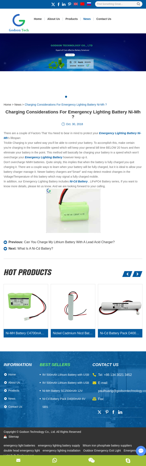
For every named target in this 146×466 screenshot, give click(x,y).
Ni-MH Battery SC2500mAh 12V (62, 390)
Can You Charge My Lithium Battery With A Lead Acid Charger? (69, 242)
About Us (53, 19)
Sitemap (13, 436)
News (87, 19)
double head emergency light (22, 450)
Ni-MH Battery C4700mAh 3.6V (27, 333)
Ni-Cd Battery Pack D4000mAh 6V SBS (63, 402)
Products (71, 19)
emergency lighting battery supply (59, 445)
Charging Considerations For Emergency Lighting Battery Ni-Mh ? (66, 104)
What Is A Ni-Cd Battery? (35, 248)
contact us (105, 364)
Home (38, 19)
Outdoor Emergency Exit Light (102, 450)
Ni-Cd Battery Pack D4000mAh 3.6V (121, 333)
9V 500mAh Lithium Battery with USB (65, 382)
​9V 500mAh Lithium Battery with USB (65, 374)
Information (18, 364)
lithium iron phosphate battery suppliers (107, 445)
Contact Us (103, 19)
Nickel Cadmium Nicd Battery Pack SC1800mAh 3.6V (74, 333)
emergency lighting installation (62, 450)
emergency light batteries (20, 445)
